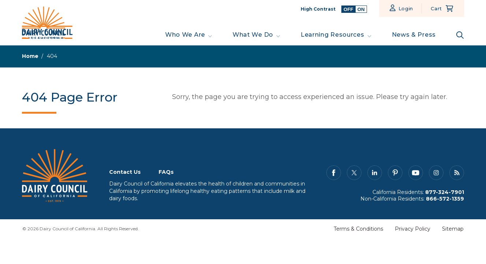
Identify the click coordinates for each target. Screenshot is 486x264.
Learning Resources (332, 34)
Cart (436, 8)
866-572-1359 (445, 198)
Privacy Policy (412, 228)
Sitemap (453, 228)
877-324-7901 (444, 192)
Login (405, 8)
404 (52, 56)
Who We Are (185, 34)
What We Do (253, 34)
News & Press (414, 34)
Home (30, 56)
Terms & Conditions (358, 228)
